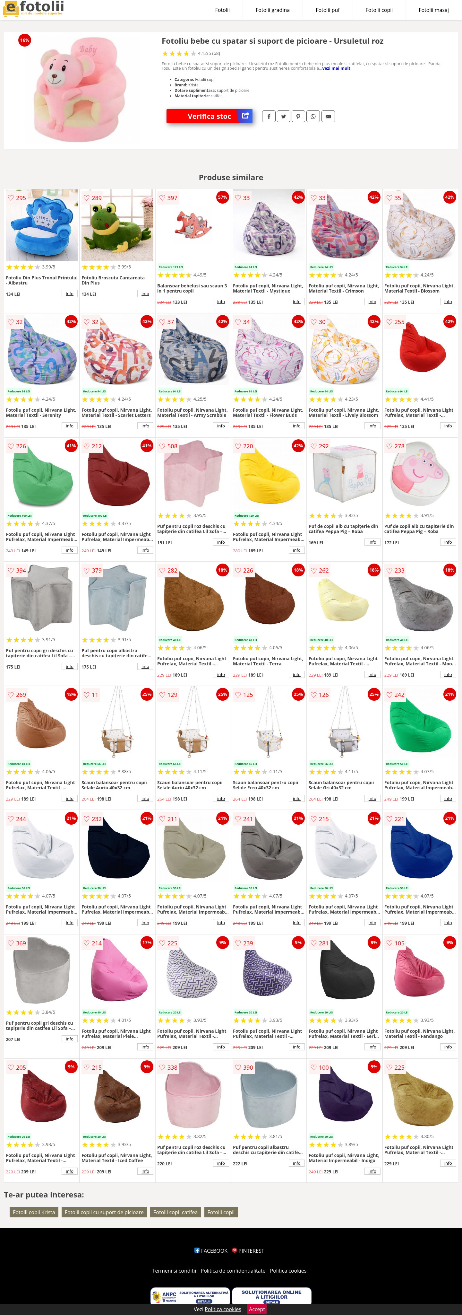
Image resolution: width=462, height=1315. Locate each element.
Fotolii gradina (273, 9)
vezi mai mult (336, 68)
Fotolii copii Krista (34, 1212)
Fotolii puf (327, 9)
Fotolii (222, 9)
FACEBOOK (210, 1250)
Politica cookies (288, 1270)
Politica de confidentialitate (233, 1270)
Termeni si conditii (174, 1270)
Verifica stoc (220, 116)
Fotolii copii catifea (175, 1212)
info (69, 293)
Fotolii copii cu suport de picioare (104, 1212)
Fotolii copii (379, 9)
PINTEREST (248, 1250)
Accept (257, 1309)
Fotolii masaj (434, 9)
